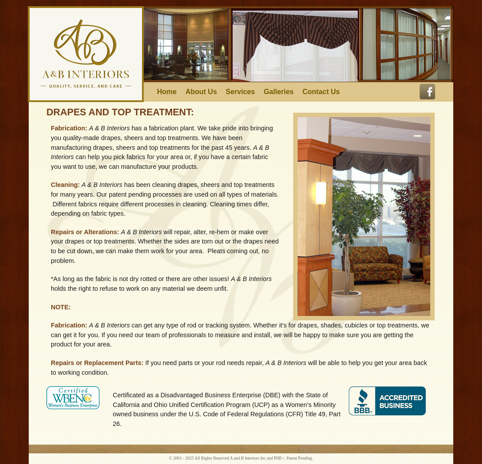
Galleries (279, 91)
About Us (201, 91)
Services (240, 91)
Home (166, 91)
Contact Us (321, 91)
